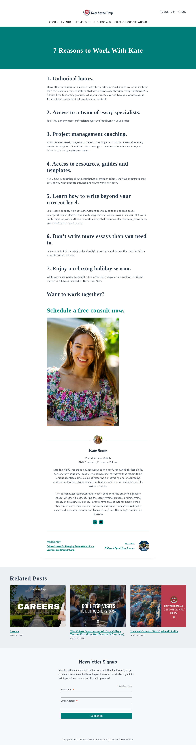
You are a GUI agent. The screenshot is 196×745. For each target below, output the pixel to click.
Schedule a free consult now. (85, 310)
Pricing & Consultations (131, 22)
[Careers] (38, 606)
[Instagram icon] (101, 522)
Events (66, 22)
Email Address (69, 700)
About (53, 22)
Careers (14, 631)
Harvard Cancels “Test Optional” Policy (154, 631)
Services (83, 22)
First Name (67, 689)
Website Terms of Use (121, 739)
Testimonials (102, 22)
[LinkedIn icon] (95, 522)
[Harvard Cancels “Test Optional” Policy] (158, 606)
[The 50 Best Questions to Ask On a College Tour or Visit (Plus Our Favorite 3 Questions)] (98, 606)
